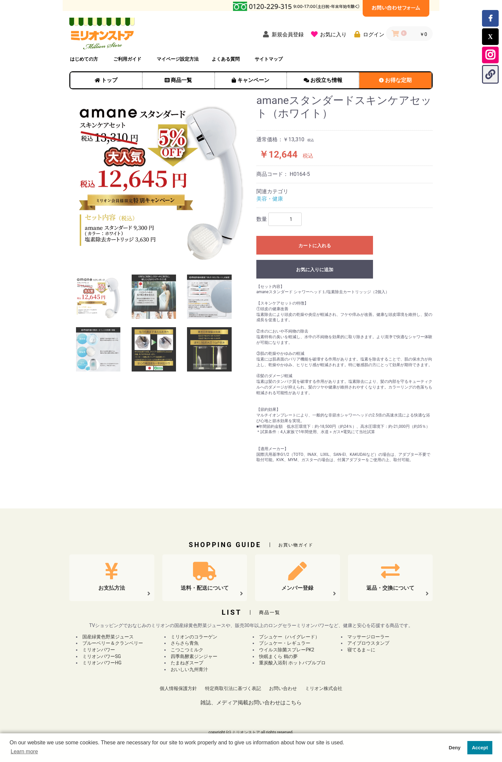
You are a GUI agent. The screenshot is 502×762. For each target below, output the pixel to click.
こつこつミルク (187, 649)
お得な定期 (398, 80)
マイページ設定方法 (178, 59)
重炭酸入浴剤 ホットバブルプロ (292, 662)
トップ (109, 80)
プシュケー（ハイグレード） (289, 636)
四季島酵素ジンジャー (194, 656)
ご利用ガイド (127, 59)
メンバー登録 (297, 588)
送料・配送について (205, 588)
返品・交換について (390, 588)
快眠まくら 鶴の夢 (278, 656)
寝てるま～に (361, 649)
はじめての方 (84, 59)
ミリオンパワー (98, 649)
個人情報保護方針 (178, 688)
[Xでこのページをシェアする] (490, 36)
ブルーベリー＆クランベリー (112, 643)
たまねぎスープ (187, 662)
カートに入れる (314, 245)
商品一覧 (181, 80)
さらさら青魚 (185, 643)
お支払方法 (111, 588)
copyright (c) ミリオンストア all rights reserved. (250, 732)
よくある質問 (226, 59)
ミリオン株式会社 (323, 688)
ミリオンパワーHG (102, 662)
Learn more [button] (24, 751)
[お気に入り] (327, 34)
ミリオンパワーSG (101, 656)
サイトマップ (269, 59)
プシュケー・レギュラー (284, 643)
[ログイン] (368, 34)
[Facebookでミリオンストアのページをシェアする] (490, 18)
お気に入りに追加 (314, 269)
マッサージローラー (368, 636)
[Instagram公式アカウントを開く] (490, 55)
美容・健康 (269, 199)
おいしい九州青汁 (189, 669)
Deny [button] (454, 747)
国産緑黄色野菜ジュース (108, 636)
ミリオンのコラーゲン (194, 636)
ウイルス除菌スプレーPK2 (286, 649)
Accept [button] (480, 747)
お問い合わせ (283, 688)
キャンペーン (253, 80)
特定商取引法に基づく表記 (233, 688)
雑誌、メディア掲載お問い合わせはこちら (251, 702)
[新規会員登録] (281, 34)
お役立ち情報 (326, 80)
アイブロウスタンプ (368, 643)
